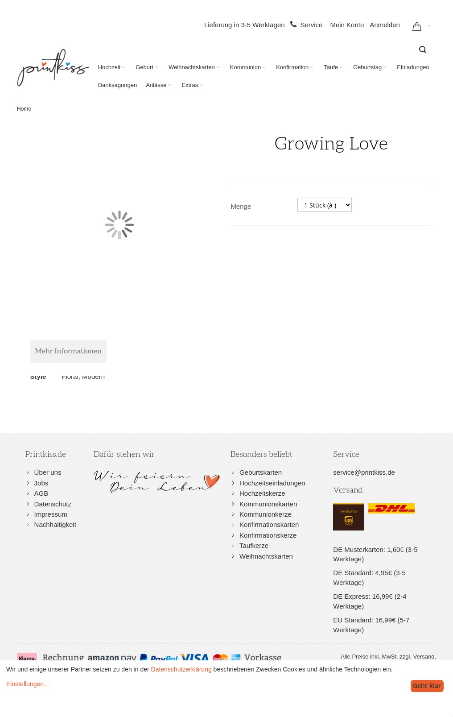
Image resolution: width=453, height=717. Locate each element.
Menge (241, 206)
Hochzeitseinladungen (272, 483)
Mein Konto (347, 25)
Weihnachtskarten (266, 556)
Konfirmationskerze (268, 535)
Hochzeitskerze (262, 493)
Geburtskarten (260, 472)
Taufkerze (253, 545)
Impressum (50, 514)
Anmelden (385, 25)
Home (24, 109)
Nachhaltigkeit (55, 524)
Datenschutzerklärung (181, 669)
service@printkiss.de (364, 472)
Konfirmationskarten (269, 524)
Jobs (41, 483)
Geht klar (427, 685)
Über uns (48, 472)
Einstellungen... (27, 684)
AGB (41, 493)
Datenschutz (52, 504)
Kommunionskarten (268, 504)
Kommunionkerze (265, 514)
